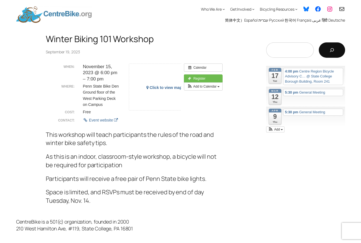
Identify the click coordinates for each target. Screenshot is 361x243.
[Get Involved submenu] (253, 9)
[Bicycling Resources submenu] (296, 9)
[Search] (332, 50)
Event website (100, 120)
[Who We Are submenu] (224, 9)
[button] (203, 86)
